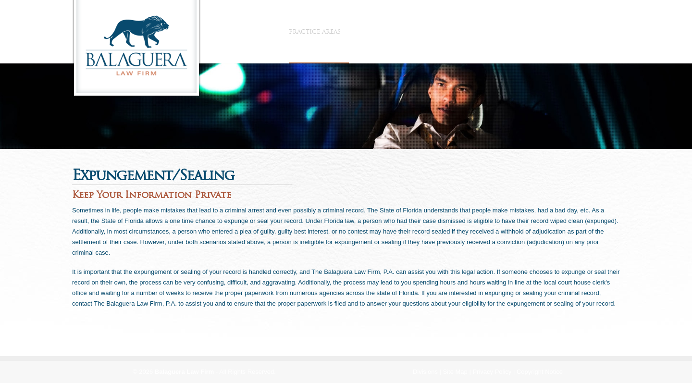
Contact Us (467, 31)
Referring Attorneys (398, 31)
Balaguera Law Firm (184, 371)
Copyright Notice (540, 371)
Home (223, 31)
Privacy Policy (491, 371)
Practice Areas (319, 31)
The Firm (261, 31)
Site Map (455, 371)
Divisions (425, 371)
